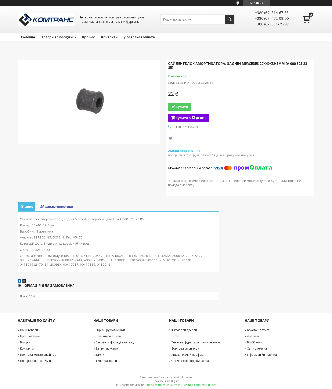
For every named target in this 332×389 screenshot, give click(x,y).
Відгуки (25, 342)
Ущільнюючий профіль (187, 355)
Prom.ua (187, 377)
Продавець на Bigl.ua (166, 381)
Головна (28, 37)
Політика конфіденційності (39, 355)
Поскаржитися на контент (163, 385)
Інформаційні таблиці (262, 355)
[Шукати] (229, 19)
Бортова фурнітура (185, 348)
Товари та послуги (57, 37)
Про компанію (30, 336)
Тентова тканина (107, 361)
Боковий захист (258, 330)
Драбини (253, 336)
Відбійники (254, 342)
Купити (182, 107)
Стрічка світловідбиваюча (190, 361)
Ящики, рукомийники (110, 330)
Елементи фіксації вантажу (114, 342)
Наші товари (29, 330)
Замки (99, 355)
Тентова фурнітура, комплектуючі (195, 342)
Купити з (191, 118)
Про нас (88, 37)
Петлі (175, 336)
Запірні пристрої (107, 348)
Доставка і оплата (139, 37)
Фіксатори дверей (184, 330)
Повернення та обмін (35, 361)
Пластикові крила (108, 336)
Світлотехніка (257, 348)
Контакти (109, 37)
